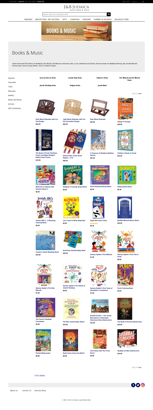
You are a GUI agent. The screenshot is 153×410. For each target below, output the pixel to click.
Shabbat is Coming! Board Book (75, 187)
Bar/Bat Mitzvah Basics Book (128, 220)
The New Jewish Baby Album (74, 322)
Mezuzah (12, 91)
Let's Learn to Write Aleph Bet (74, 220)
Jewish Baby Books (75, 78)
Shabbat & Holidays (103, 19)
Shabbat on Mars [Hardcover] (128, 351)
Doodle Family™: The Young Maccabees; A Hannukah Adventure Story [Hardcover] (101, 318)
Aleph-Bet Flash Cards (98, 220)
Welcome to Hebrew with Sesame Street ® (45, 188)
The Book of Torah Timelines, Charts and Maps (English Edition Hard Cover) (46, 155)
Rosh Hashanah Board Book (100, 186)
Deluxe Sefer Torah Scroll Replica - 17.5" (72, 157)
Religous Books (75, 85)
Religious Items (122, 19)
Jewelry (11, 95)
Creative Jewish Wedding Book (47, 252)
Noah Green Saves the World (73, 353)
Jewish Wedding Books (48, 85)
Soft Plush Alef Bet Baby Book (74, 250)
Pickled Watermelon (43, 353)
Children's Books (102, 78)
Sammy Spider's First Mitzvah (101, 254)
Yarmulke (12, 82)
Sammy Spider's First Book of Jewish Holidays (74, 287)
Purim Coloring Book (125, 288)
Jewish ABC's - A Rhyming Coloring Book (45, 222)
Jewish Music (102, 85)
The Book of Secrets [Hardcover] (129, 322)
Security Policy (40, 390)
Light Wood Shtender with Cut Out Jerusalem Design (74, 120)
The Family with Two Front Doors (100, 352)
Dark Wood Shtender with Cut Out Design (47, 120)
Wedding (28, 19)
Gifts (64, 19)
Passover (87, 19)
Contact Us (26, 390)
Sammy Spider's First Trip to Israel (127, 255)
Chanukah (75, 19)
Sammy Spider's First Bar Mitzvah (45, 289)
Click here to (16, 1)
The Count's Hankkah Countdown (44, 320)
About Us (14, 390)
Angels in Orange (123, 122)
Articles (11, 104)
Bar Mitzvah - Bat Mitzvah (47, 19)
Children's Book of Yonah (126, 153)
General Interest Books (48, 78)
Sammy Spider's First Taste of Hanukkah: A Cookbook (101, 289)
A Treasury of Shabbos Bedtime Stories (102, 154)
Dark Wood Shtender (98, 119)
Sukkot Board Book (124, 187)
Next (140, 93)
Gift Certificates (14, 108)
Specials (11, 78)
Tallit (10, 86)
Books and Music (15, 100)
